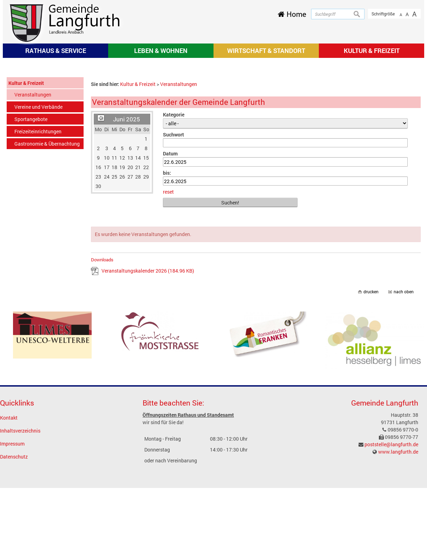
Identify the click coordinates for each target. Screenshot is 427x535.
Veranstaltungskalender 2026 (147, 364)
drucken (371, 385)
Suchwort (173, 228)
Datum (170, 247)
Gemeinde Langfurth (384, 496)
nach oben (404, 385)
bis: (167, 266)
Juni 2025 (126, 212)
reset (168, 285)
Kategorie (173, 208)
